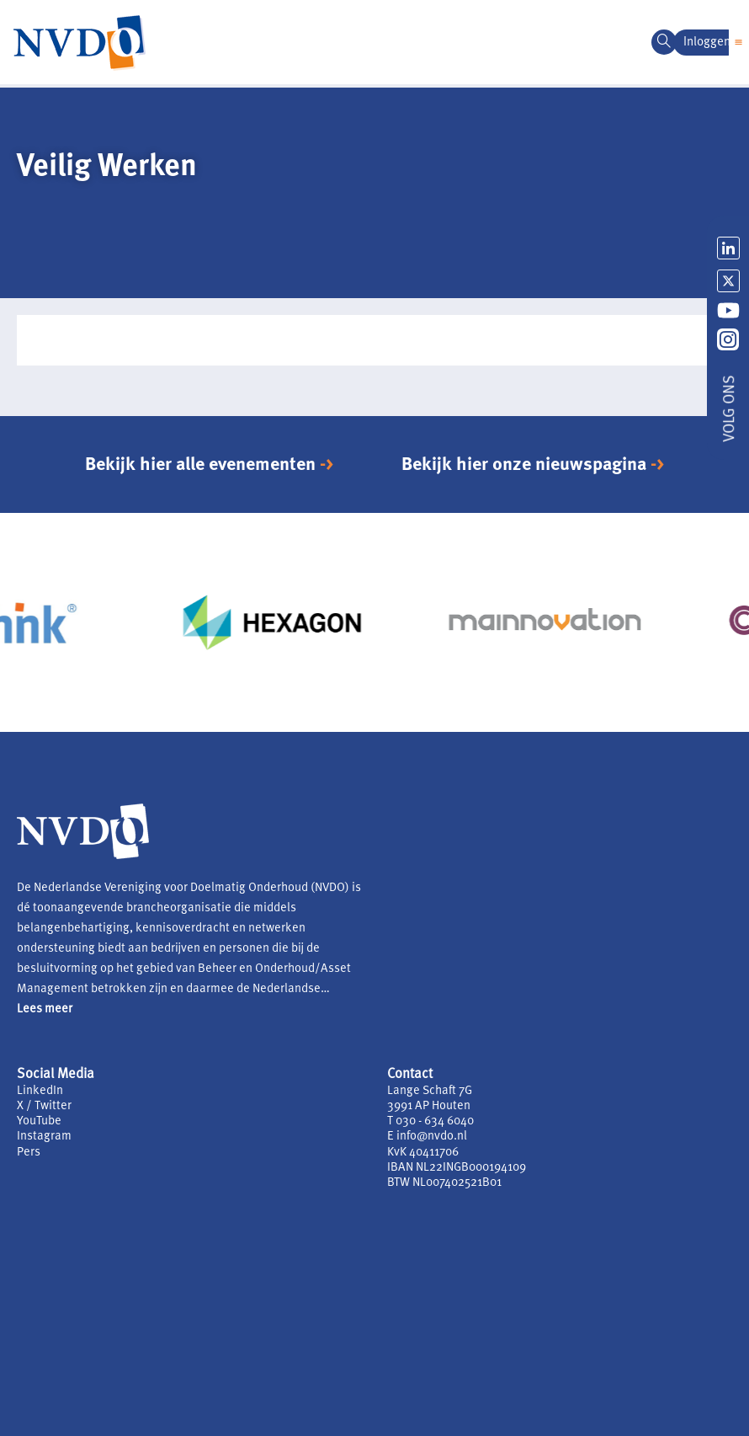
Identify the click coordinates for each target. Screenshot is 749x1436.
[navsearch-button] (664, 42)
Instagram (44, 1136)
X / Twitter (44, 1106)
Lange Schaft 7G (429, 1091)
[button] (739, 42)
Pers (28, 1152)
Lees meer (44, 1009)
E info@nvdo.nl (427, 1136)
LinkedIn (40, 1091)
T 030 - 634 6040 (430, 1121)
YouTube (39, 1121)
